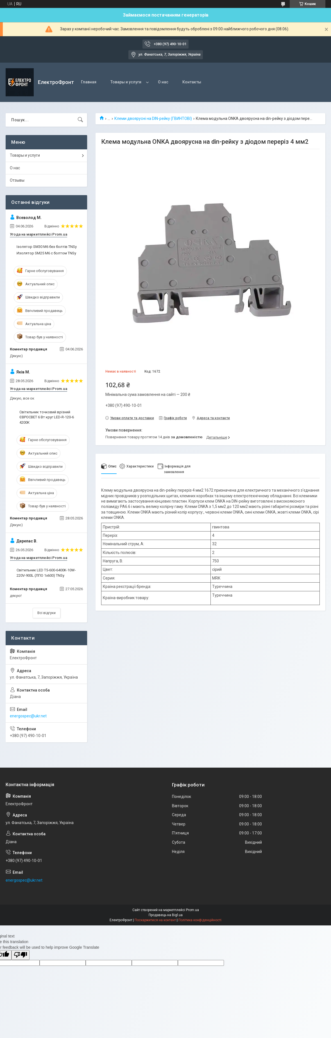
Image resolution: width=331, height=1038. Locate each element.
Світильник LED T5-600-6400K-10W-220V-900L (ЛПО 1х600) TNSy (46, 572)
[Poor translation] (21, 955)
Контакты (191, 82)
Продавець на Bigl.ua (166, 915)
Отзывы (17, 180)
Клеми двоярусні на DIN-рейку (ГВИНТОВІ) (153, 118)
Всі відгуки (46, 613)
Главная (88, 82)
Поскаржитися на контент (155, 920)
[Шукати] (80, 120)
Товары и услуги (125, 82)
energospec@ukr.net (28, 716)
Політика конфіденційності (199, 920)
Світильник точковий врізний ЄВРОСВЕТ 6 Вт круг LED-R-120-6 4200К (46, 417)
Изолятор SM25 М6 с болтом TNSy (46, 253)
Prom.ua (192, 910)
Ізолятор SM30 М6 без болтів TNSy (47, 247)
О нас (163, 82)
